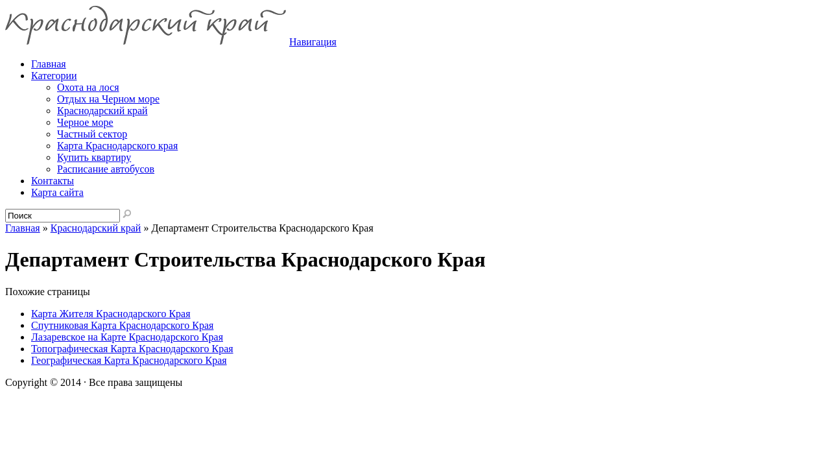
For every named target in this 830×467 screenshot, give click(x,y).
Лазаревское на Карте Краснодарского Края (127, 336)
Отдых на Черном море (108, 98)
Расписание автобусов (105, 168)
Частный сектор (92, 133)
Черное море (85, 122)
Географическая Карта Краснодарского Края (129, 360)
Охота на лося (88, 87)
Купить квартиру (94, 157)
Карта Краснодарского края (117, 145)
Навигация (313, 41)
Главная (22, 228)
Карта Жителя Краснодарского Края (111, 313)
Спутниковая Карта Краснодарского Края (122, 325)
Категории (54, 75)
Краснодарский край (102, 110)
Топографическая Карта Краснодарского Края (132, 348)
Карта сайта (57, 192)
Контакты (52, 180)
